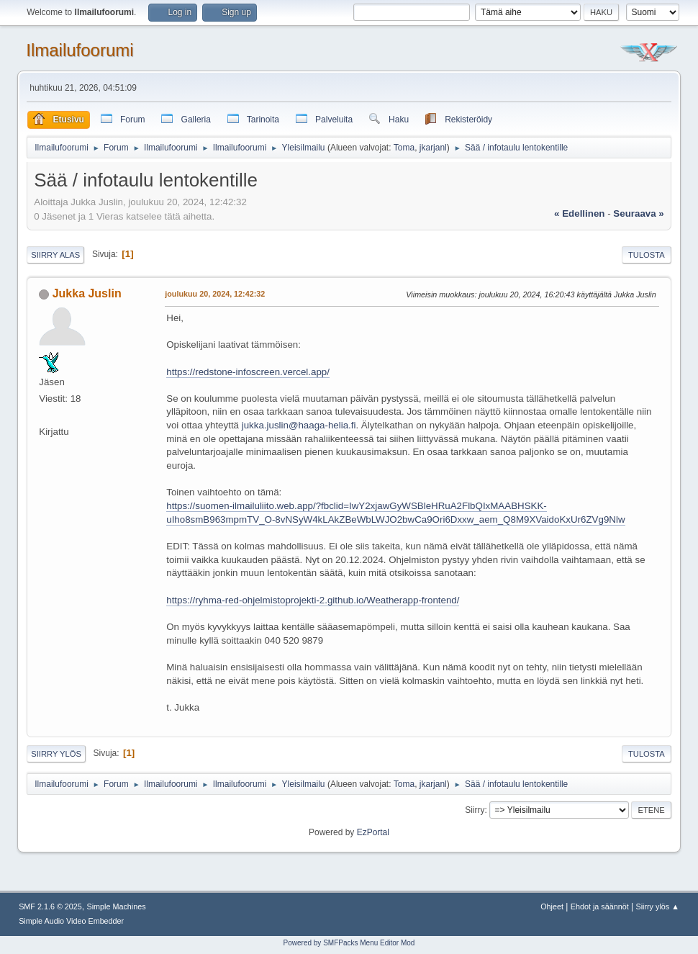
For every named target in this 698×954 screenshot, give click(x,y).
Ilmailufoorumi (79, 50)
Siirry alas (55, 255)
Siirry (474, 810)
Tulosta (646, 255)
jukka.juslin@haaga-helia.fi (299, 425)
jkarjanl (433, 148)
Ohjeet (551, 906)
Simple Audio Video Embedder (71, 921)
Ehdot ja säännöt (600, 906)
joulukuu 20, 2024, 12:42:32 (215, 293)
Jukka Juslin (87, 293)
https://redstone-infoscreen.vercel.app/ (248, 371)
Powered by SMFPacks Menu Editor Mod (349, 943)
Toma (404, 148)
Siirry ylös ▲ (657, 906)
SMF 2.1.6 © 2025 (50, 906)
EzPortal (373, 832)
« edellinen (579, 213)
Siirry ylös (56, 754)
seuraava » (638, 213)
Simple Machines (115, 906)
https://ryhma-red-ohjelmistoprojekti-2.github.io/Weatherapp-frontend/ (312, 600)
